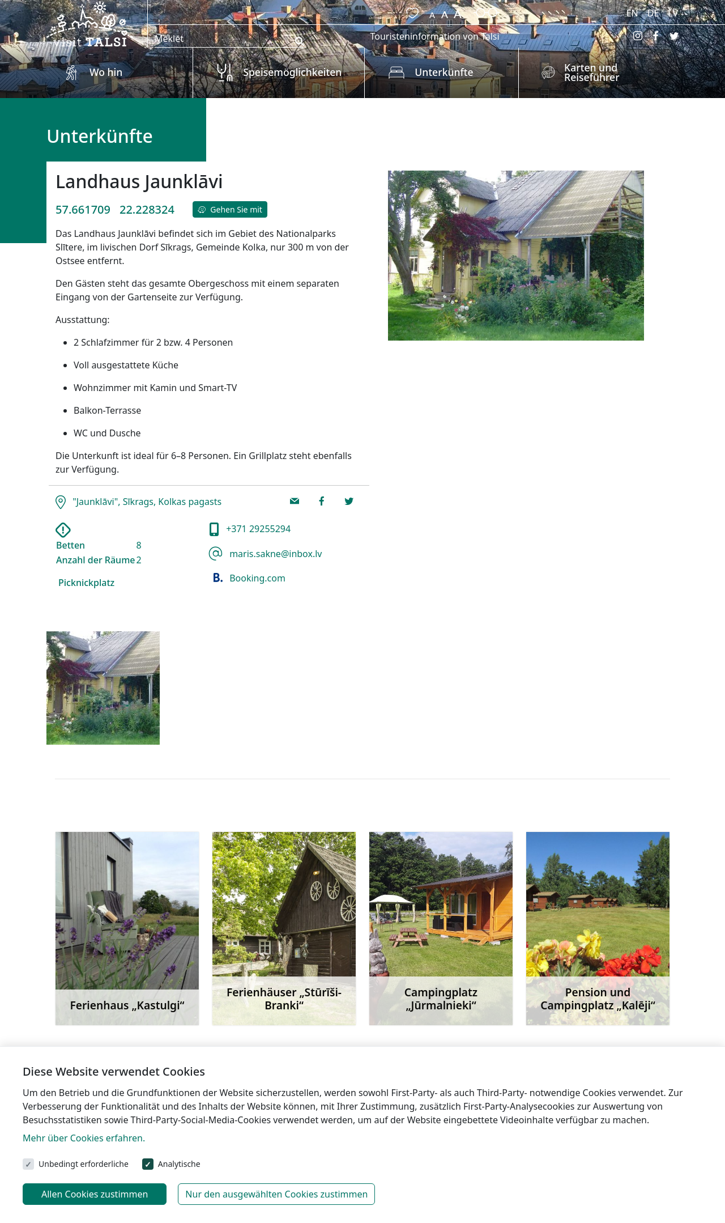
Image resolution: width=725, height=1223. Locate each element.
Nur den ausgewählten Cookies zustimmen (276, 1194)
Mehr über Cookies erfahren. (84, 1138)
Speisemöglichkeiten (292, 72)
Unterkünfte (444, 72)
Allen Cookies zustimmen (94, 1194)
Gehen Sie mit (230, 209)
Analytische (179, 1163)
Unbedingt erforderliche (84, 1163)
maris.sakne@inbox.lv (274, 553)
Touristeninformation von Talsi (434, 36)
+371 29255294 (257, 529)
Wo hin (105, 72)
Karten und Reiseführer (592, 72)
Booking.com (247, 578)
